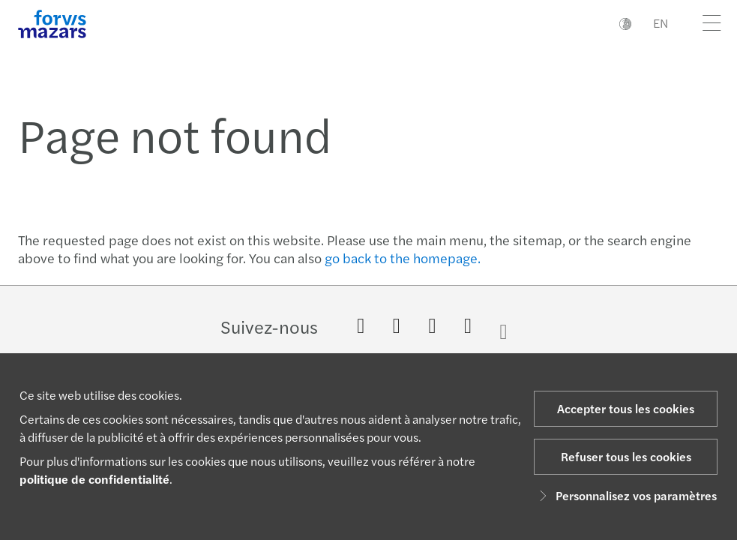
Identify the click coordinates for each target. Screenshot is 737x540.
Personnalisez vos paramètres (626, 495)
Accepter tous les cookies (625, 408)
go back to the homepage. (403, 257)
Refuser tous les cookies (626, 456)
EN (660, 23)
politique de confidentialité (94, 479)
